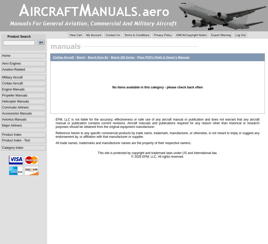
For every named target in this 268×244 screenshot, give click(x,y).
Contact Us (113, 35)
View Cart (75, 35)
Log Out (241, 35)
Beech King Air (98, 57)
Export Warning (221, 35)
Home (6, 56)
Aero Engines (11, 63)
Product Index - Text (16, 140)
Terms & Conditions (136, 35)
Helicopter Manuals (15, 101)
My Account (93, 35)
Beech (81, 57)
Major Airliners (12, 125)
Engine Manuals (13, 89)
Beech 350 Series (123, 57)
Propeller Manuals (14, 95)
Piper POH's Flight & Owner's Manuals (163, 57)
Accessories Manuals (17, 113)
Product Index (11, 135)
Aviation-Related (13, 69)
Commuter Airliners (15, 107)
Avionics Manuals (14, 119)
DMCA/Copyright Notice (191, 35)
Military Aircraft (12, 77)
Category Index (12, 148)
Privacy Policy (163, 35)
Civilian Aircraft (12, 83)
